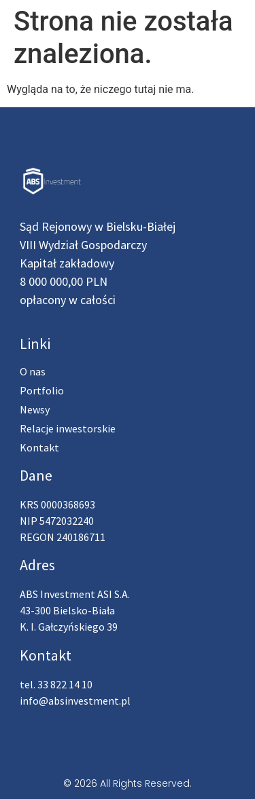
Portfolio (42, 390)
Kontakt (39, 447)
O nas (33, 371)
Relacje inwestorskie (68, 428)
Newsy (35, 409)
